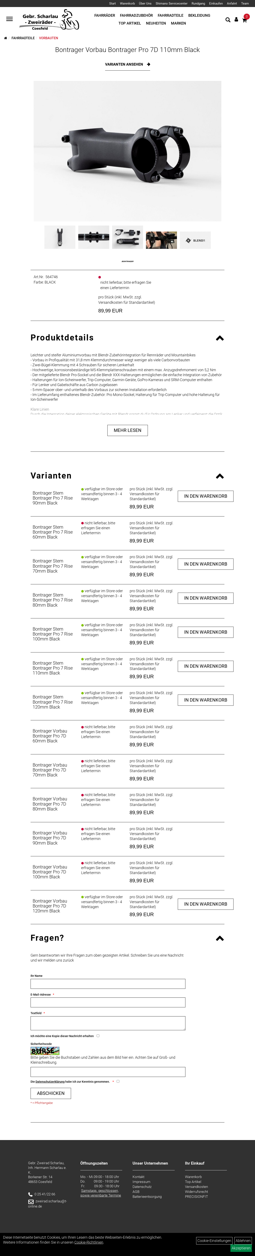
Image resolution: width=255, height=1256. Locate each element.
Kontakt (138, 1177)
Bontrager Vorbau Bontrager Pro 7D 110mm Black (127, 50)
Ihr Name (37, 975)
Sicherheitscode (41, 1044)
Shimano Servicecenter (171, 3)
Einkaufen (216, 3)
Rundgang (198, 3)
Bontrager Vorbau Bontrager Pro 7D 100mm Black (50, 871)
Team (245, 3)
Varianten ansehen (124, 64)
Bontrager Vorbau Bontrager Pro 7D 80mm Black (50, 803)
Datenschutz (142, 1187)
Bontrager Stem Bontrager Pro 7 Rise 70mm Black (53, 565)
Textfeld (36, 1013)
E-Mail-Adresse (41, 994)
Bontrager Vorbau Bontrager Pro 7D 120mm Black (50, 905)
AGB (136, 1192)
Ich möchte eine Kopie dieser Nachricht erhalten (62, 1036)
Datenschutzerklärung (50, 1081)
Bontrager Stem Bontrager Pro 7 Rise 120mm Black (53, 701)
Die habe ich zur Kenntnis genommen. (70, 1081)
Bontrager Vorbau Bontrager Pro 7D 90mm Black (50, 837)
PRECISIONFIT (196, 1197)
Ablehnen (243, 1240)
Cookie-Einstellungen (214, 1240)
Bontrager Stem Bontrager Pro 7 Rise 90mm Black (53, 498)
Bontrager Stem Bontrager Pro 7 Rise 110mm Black (53, 668)
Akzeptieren (241, 1248)
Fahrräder (104, 15)
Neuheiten (156, 23)
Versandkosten (196, 1187)
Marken (178, 23)
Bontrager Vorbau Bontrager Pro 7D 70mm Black (50, 769)
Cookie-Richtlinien (88, 1242)
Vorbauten (48, 38)
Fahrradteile (170, 15)
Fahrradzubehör (136, 15)
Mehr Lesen (127, 430)
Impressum (141, 1182)
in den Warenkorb (205, 496)
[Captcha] (108, 1072)
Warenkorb (127, 3)
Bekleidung (199, 15)
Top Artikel (130, 23)
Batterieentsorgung (147, 1197)
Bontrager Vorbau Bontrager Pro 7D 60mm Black (50, 735)
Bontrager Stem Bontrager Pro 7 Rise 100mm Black (53, 634)
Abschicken (51, 1093)
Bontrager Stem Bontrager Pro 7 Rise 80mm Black (53, 599)
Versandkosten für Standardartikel (126, 302)
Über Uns (145, 3)
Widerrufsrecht (196, 1192)
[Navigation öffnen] (9, 19)
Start (112, 3)
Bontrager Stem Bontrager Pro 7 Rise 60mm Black (53, 532)
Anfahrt (232, 3)
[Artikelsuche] (227, 20)
